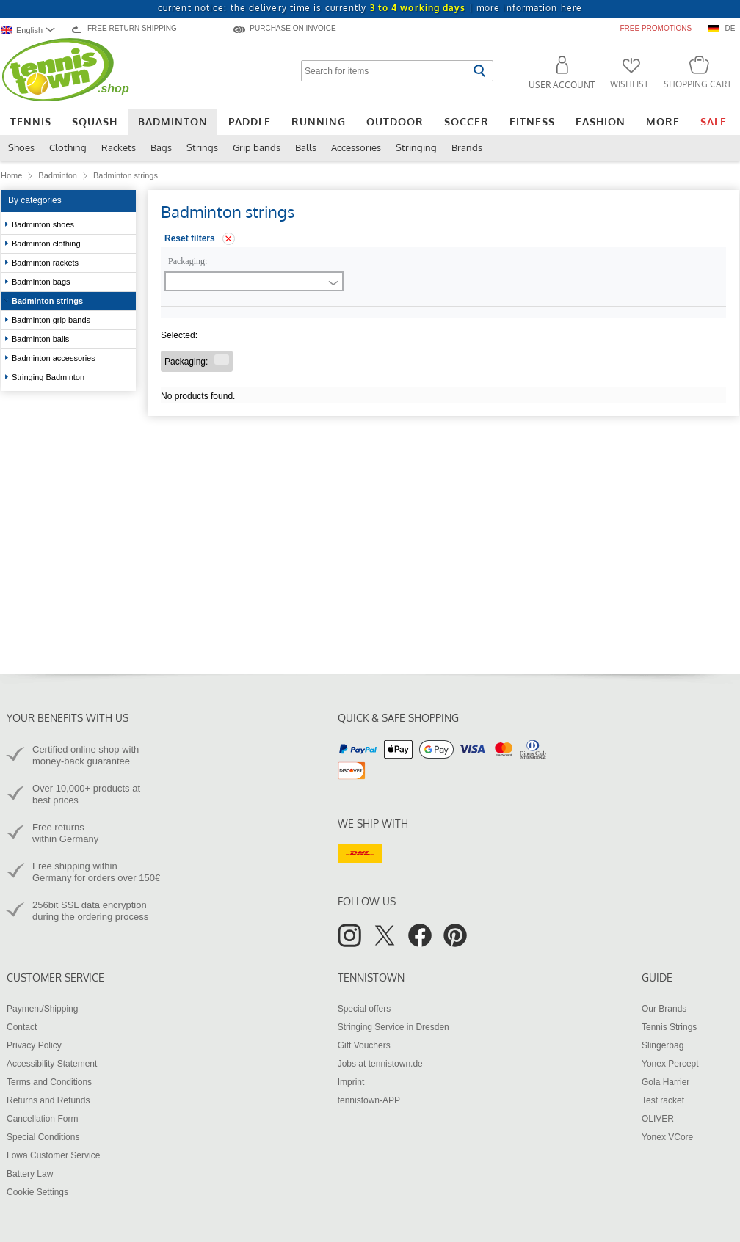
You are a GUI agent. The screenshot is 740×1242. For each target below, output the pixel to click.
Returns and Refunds (48, 1100)
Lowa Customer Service (53, 1155)
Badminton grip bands (51, 319)
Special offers (364, 1009)
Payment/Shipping (42, 1009)
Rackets (118, 147)
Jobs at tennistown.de (380, 1064)
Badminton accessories (55, 358)
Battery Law (30, 1174)
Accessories (356, 147)
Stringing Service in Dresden (393, 1027)
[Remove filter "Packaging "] (221, 359)
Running (318, 121)
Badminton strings (47, 300)
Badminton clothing (47, 243)
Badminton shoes (44, 224)
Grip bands (256, 147)
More (663, 121)
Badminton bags (41, 281)
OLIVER (658, 1119)
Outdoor (395, 121)
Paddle (249, 121)
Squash (94, 121)
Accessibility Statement (52, 1064)
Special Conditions (43, 1137)
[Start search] (479, 70)
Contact (22, 1027)
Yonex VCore (667, 1137)
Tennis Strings (669, 1027)
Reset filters (189, 238)
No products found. (198, 396)
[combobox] (31, 29)
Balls (305, 147)
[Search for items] (385, 71)
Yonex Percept (670, 1064)
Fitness (532, 121)
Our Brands (664, 1009)
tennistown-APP (369, 1100)
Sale (713, 121)
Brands (466, 147)
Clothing (68, 147)
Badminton (173, 121)
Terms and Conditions (49, 1082)
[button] (555, 75)
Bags (161, 147)
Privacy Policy (34, 1045)
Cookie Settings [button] (37, 1192)
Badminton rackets (46, 262)
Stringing (416, 147)
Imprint (351, 1082)
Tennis (30, 121)
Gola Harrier (665, 1082)
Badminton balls (40, 339)
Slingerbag (662, 1045)
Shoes (21, 147)
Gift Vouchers (364, 1045)
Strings (202, 147)
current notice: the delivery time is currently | (370, 7)
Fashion (600, 121)
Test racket (663, 1100)
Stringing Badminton (49, 377)
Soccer (466, 121)
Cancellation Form (42, 1119)
